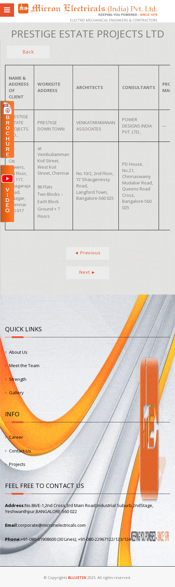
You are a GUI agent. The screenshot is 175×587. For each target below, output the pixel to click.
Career (16, 437)
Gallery (16, 393)
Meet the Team (24, 365)
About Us (18, 352)
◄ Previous (88, 253)
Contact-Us (20, 451)
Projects (17, 464)
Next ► (87, 272)
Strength (17, 379)
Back (28, 52)
